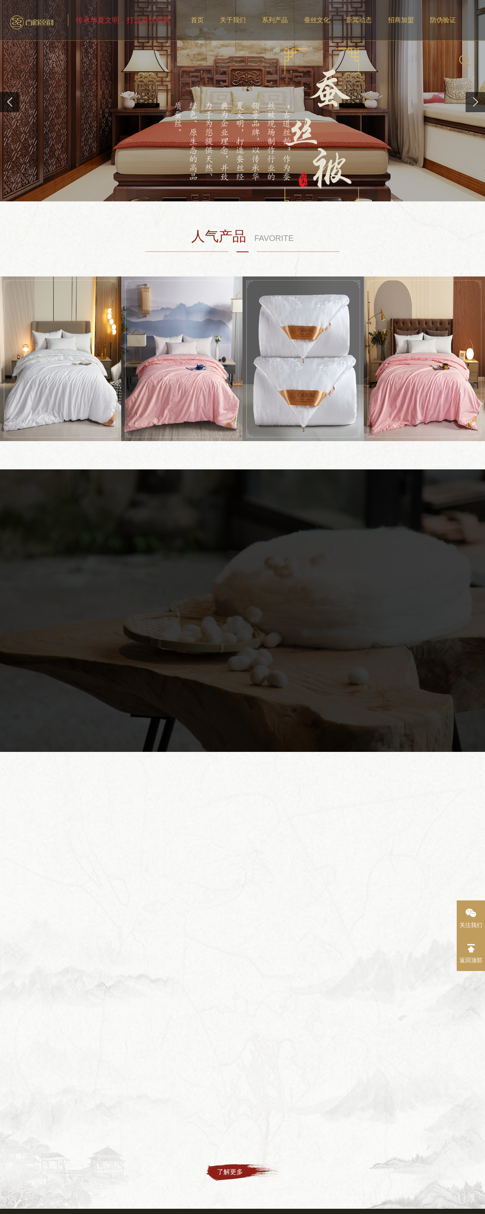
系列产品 (275, 20)
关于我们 (233, 20)
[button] (475, 102)
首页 (197, 20)
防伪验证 (443, 20)
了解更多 (230, 1171)
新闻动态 (359, 20)
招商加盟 (401, 20)
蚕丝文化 (317, 20)
